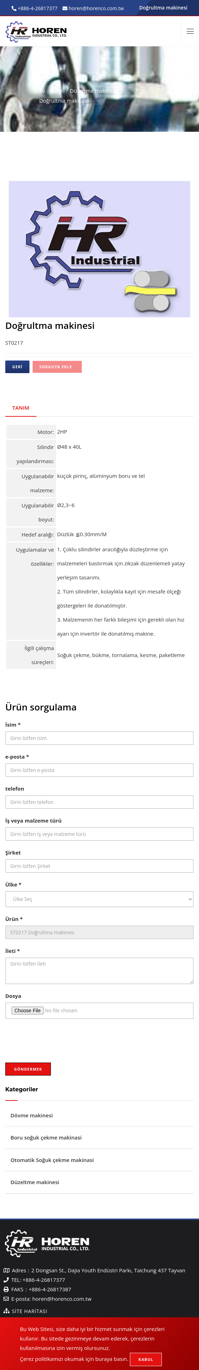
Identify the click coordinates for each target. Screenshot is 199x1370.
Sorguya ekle (55, 366)
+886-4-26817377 (37, 8)
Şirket (13, 852)
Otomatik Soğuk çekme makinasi (52, 1159)
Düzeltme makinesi (93, 90)
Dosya (13, 995)
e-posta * (17, 756)
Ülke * (13, 884)
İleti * (12, 950)
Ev (42, 90)
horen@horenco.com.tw (62, 1298)
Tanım (20, 407)
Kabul (146, 1359)
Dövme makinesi (32, 1115)
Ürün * (14, 918)
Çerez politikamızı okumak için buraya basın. (74, 1358)
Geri (17, 366)
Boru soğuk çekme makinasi (46, 1137)
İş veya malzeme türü (33, 820)
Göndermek (28, 1069)
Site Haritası (29, 1311)
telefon (14, 788)
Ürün (57, 90)
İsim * (13, 724)
